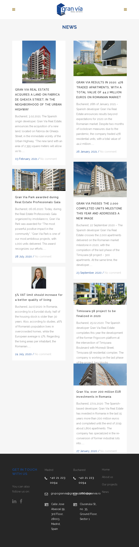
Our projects (109, 484)
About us (107, 477)
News (105, 491)
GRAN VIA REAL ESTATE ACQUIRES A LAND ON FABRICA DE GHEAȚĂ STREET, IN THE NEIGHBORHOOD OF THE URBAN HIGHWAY (38, 99)
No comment (48, 158)
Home (106, 469)
